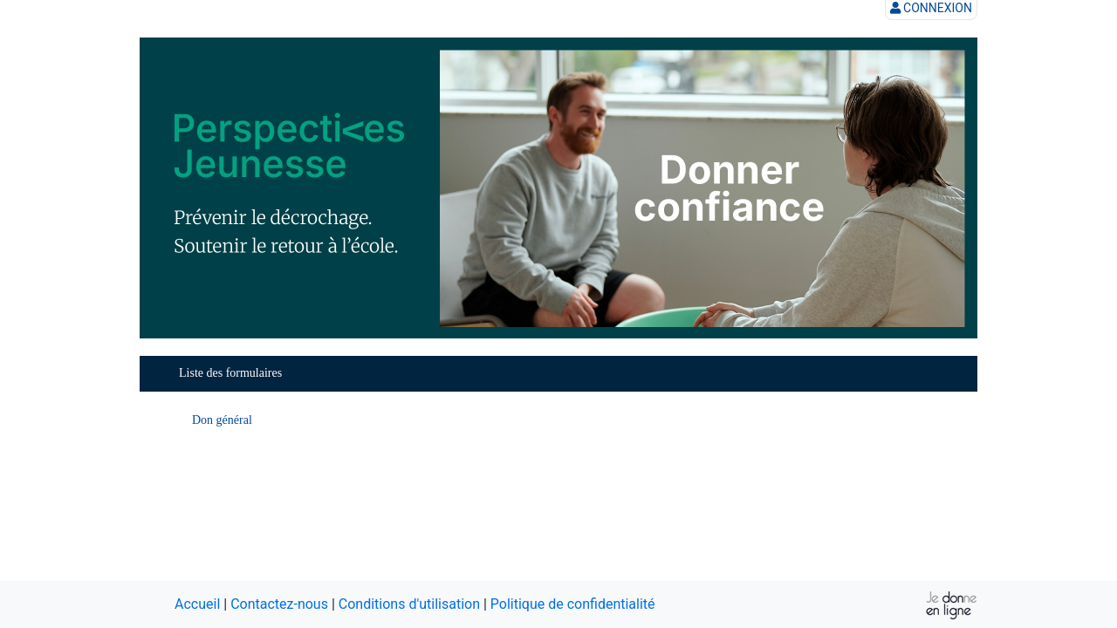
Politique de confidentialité (572, 604)
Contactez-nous (279, 604)
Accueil (197, 604)
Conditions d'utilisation (409, 604)
